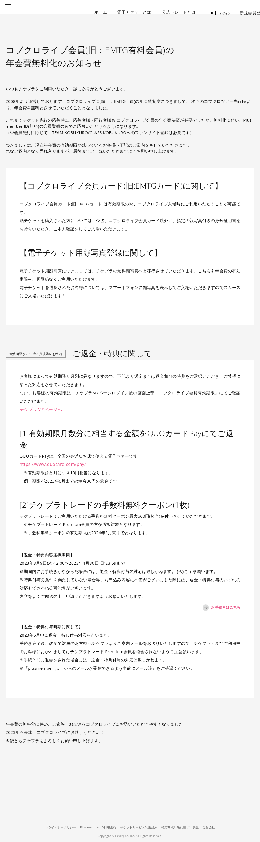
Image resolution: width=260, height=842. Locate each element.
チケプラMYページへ (40, 409)
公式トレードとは (179, 12)
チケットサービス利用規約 (138, 827)
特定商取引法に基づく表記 (183, 827)
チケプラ (53, 12)
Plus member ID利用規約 (95, 827)
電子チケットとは (134, 12)
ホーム (100, 12)
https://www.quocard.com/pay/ (51, 464)
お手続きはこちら (215, 607)
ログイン (218, 11)
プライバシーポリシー (54, 827)
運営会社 (215, 827)
